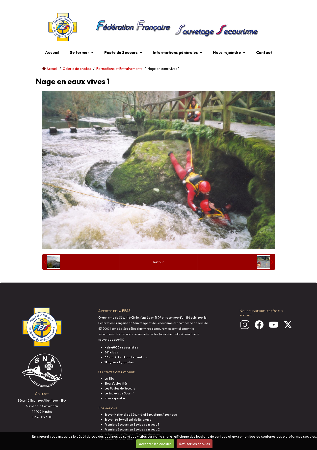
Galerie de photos (77, 68)
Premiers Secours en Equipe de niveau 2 (132, 429)
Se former (79, 52)
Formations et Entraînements (119, 68)
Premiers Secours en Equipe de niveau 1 (132, 424)
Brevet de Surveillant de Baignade (128, 419)
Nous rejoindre (227, 52)
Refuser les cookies (194, 444)
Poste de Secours (121, 52)
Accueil (52, 52)
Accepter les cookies (155, 444)
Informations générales (175, 52)
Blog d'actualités (116, 383)
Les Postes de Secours (120, 388)
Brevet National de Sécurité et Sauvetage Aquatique (141, 414)
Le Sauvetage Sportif (119, 393)
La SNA (109, 378)
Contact (264, 52)
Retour (158, 262)
